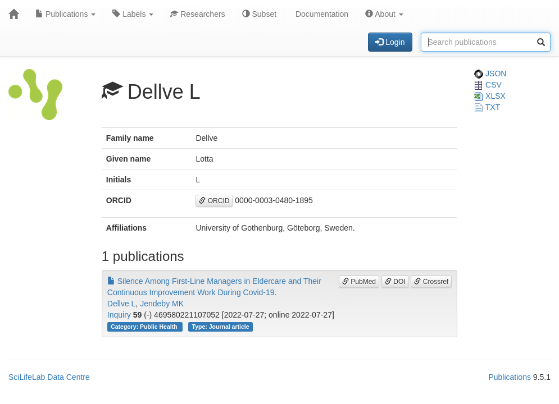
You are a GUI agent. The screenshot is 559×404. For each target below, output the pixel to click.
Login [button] (390, 42)
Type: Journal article (220, 326)
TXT (487, 107)
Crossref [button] (431, 282)
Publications (65, 14)
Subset (259, 14)
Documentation (320, 14)
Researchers (197, 14)
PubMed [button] (359, 282)
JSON (490, 73)
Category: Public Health (145, 326)
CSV (488, 84)
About (384, 14)
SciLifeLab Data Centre (49, 377)
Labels (132, 14)
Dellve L (121, 303)
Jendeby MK (162, 303)
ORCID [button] (214, 201)
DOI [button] (395, 282)
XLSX (490, 95)
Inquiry (119, 314)
